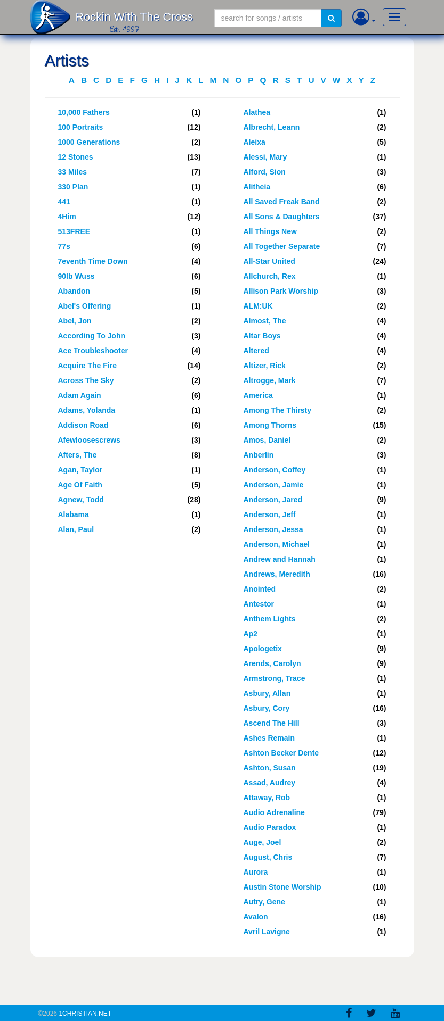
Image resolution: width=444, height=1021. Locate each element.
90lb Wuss (76, 276)
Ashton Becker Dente (281, 753)
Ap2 (250, 633)
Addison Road (83, 425)
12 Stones (75, 157)
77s (64, 246)
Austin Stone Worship (282, 887)
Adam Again (79, 395)
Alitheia (257, 186)
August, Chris (268, 857)
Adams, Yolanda (87, 410)
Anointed (260, 589)
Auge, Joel (262, 842)
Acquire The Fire (87, 365)
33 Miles (72, 172)
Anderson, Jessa (273, 529)
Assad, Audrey (270, 782)
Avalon (256, 916)
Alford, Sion (265, 172)
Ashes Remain (269, 738)
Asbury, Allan (267, 693)
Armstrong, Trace (274, 678)
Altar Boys (262, 335)
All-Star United (269, 261)
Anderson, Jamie (274, 484)
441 (64, 201)
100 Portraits (80, 127)
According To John (92, 335)
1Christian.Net (85, 1013)
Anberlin (259, 455)
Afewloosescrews (89, 440)
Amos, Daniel (267, 440)
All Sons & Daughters (282, 216)
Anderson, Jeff (270, 514)
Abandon (74, 291)
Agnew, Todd (81, 499)
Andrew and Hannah (280, 559)
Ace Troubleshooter (93, 350)
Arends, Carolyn (272, 663)
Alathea (257, 112)
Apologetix (263, 648)
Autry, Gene (264, 902)
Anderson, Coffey (275, 470)
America (258, 395)
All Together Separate (282, 246)
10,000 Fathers (84, 112)
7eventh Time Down (93, 261)
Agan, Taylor (80, 470)
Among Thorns (270, 425)
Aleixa (254, 142)
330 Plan (73, 186)
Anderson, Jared (273, 499)
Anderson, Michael (277, 544)
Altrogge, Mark (270, 380)
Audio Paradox (270, 827)
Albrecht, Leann (272, 127)
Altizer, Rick (265, 365)
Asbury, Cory (267, 708)
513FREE (74, 231)
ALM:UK (258, 306)
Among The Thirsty (278, 410)
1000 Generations (89, 142)
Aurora (256, 872)
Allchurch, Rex (270, 276)
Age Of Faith (80, 484)
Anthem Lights (270, 619)
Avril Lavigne (267, 931)
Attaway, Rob (267, 797)
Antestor (259, 604)
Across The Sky (86, 380)
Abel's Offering (84, 306)
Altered (256, 350)
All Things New (270, 231)
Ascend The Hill (272, 723)
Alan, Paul (76, 529)
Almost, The (265, 321)
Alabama (73, 514)
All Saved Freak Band (282, 201)
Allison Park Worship (281, 291)
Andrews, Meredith (277, 574)
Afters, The (77, 455)
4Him (67, 216)
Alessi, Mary (265, 157)
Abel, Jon (75, 321)
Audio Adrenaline (274, 812)
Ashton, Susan (270, 767)
